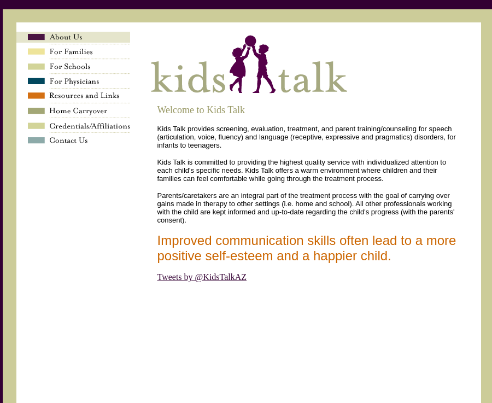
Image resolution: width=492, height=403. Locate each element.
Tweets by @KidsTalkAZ (202, 277)
